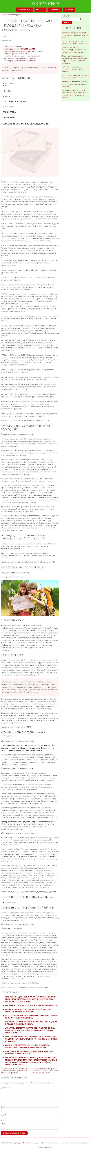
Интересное (40, 10)
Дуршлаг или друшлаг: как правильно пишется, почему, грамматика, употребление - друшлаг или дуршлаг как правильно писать (30, 1030)
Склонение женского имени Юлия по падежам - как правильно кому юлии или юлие (28, 1010)
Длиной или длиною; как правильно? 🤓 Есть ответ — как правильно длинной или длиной (74, 49)
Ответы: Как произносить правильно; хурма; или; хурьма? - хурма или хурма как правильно (31, 1016)
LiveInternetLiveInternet (14, 46)
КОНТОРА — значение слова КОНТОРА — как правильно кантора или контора (75, 69)
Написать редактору (45, 1149)
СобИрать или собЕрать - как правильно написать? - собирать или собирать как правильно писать (28, 1046)
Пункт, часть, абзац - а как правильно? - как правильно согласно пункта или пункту (29, 1052)
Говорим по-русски (24, 10)
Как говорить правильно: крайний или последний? (24, 51)
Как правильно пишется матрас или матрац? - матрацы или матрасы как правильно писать (31, 1023)
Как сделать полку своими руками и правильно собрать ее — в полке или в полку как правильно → (46, 1071)
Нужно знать (69, 10)
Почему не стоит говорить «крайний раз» (20, 58)
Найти (67, 22)
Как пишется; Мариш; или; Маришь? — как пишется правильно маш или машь (75, 34)
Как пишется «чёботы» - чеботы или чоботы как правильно (31, 1005)
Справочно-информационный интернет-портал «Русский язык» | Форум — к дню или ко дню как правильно (74, 59)
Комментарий (6, 1087)
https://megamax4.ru (18, 1145)
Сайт (3, 1126)
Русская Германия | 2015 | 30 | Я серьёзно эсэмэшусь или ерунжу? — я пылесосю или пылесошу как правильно (75, 93)
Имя (3, 1108)
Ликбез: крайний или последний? (17, 53)
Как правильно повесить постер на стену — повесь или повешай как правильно (75, 83)
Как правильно (55, 10)
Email (3, 1117)
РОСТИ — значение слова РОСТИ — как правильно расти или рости (75, 76)
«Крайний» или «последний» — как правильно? (22, 56)
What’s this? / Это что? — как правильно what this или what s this (75, 42)
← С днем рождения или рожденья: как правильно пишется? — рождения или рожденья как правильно (14, 1071)
